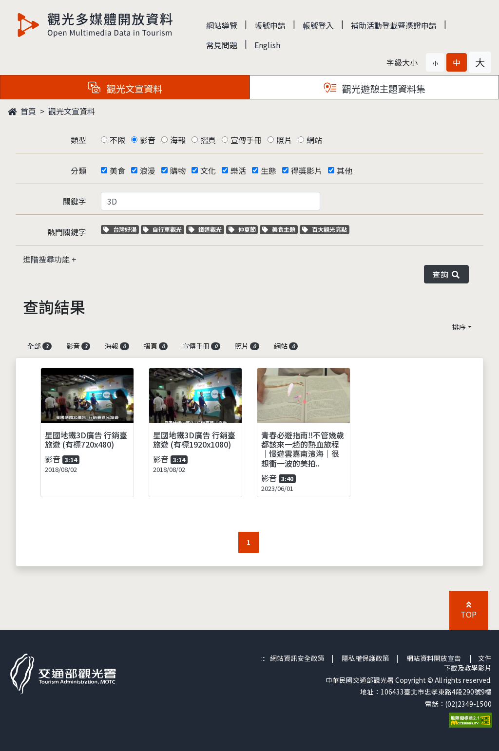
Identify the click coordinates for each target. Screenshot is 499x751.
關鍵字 (74, 201)
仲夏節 (243, 229)
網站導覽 (221, 25)
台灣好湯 (121, 229)
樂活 (238, 170)
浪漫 (147, 170)
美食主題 (280, 229)
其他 (344, 170)
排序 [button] (459, 327)
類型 (78, 140)
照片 (284, 140)
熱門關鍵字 (66, 232)
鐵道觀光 (206, 229)
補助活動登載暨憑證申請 (394, 25)
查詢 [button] (446, 274)
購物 (178, 170)
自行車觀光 (162, 229)
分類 (78, 170)
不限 (117, 140)
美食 (117, 170)
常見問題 (221, 45)
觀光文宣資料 (71, 111)
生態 (268, 170)
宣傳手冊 (246, 140)
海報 (178, 140)
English (267, 45)
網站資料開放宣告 (433, 658)
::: (263, 658)
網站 (314, 140)
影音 (147, 140)
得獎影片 (306, 170)
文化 (208, 170)
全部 (39, 346)
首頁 (22, 111)
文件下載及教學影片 (468, 663)
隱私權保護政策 (365, 658)
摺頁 (208, 140)
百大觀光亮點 (324, 229)
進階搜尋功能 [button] (47, 259)
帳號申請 (270, 25)
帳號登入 (318, 25)
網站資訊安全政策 (297, 658)
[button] (435, 62)
